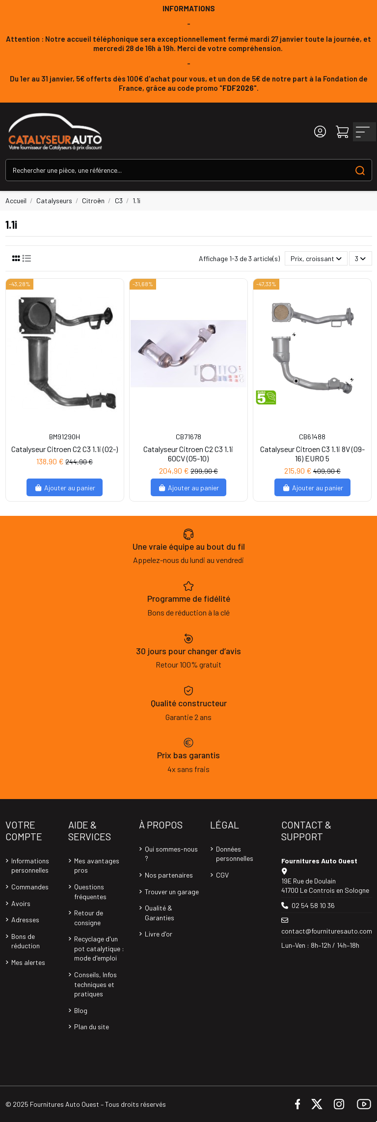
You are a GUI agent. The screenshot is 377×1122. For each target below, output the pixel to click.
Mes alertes (28, 962)
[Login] (320, 132)
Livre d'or (158, 934)
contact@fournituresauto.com (326, 931)
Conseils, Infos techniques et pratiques (95, 984)
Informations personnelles (30, 865)
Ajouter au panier (64, 487)
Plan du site (91, 1026)
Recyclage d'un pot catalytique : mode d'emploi (99, 948)
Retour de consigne (88, 917)
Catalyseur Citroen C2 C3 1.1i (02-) (64, 449)
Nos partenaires (169, 875)
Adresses (25, 919)
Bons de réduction (25, 941)
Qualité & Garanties (159, 913)
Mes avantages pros (96, 865)
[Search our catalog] (360, 170)
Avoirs (20, 903)
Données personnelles (234, 854)
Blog (80, 1010)
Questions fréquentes (90, 891)
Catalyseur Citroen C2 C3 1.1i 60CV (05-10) (188, 453)
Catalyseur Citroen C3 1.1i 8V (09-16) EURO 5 (312, 453)
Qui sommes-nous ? (171, 854)
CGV (222, 875)
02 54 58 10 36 (313, 905)
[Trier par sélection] (316, 258)
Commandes (30, 886)
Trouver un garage (172, 891)
